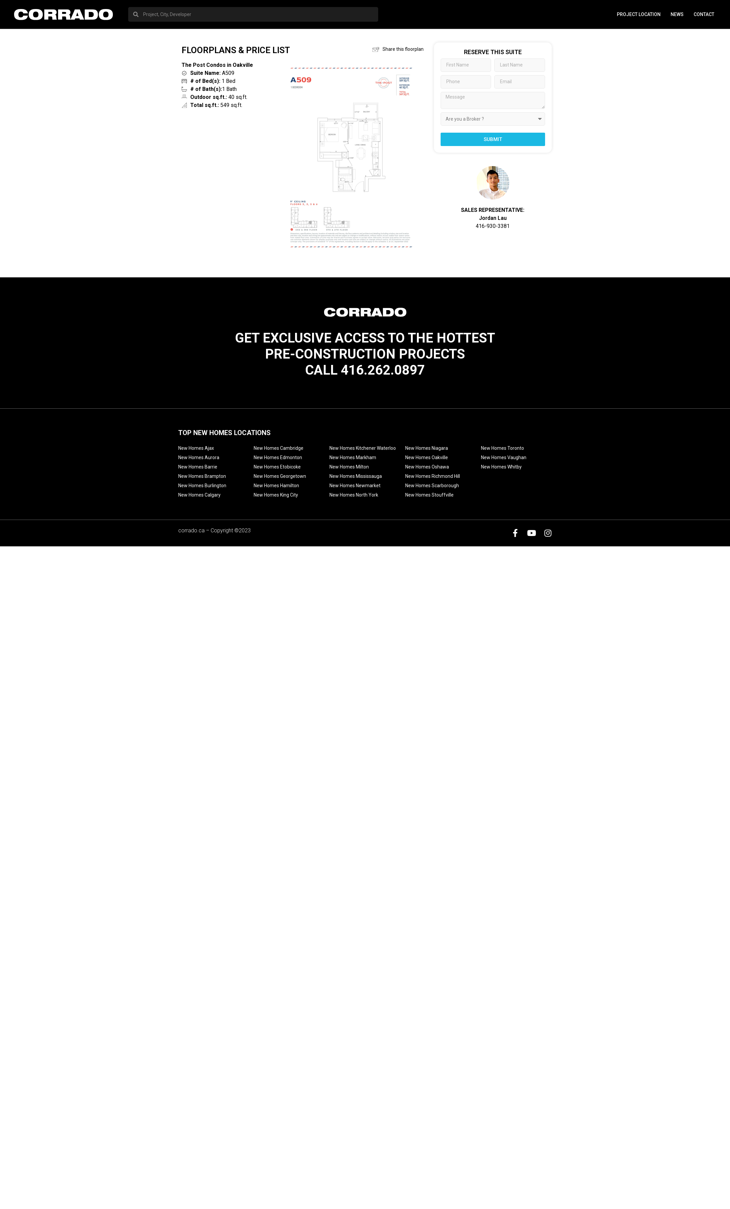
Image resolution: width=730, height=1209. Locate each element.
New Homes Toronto (502, 448)
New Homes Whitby (501, 466)
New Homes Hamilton (276, 485)
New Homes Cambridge (278, 448)
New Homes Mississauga (355, 476)
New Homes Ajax (196, 448)
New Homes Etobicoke (277, 466)
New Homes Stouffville (429, 495)
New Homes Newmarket (355, 485)
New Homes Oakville (426, 457)
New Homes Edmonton (278, 457)
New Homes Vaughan (503, 457)
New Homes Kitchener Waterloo (362, 448)
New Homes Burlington (202, 485)
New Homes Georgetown (280, 476)
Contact (704, 14)
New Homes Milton (349, 466)
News (677, 14)
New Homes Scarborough (432, 485)
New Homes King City (276, 495)
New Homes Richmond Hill (432, 476)
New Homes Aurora (198, 457)
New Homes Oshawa (427, 466)
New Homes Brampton (202, 476)
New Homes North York (353, 495)
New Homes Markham (352, 457)
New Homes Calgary (199, 495)
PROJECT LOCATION (639, 14)
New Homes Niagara (426, 448)
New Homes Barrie (197, 466)
